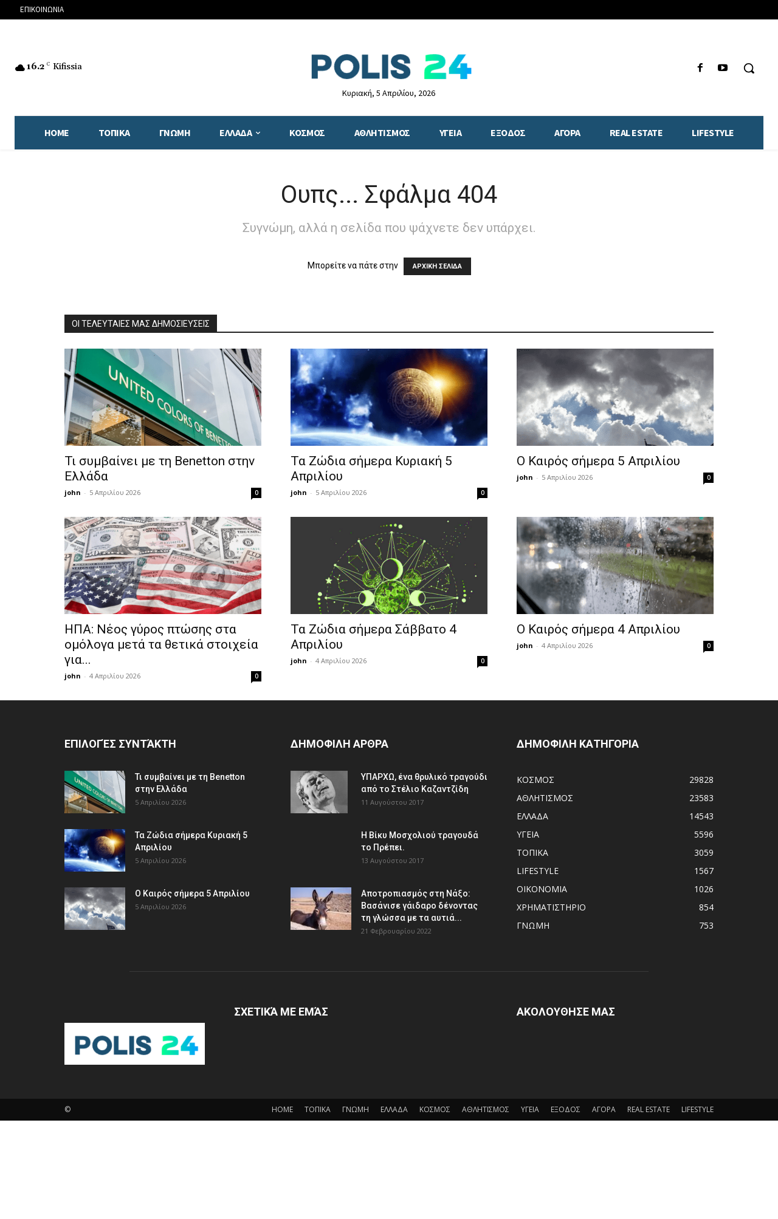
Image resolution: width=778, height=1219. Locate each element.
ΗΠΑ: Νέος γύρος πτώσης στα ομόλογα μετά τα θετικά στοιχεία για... (161, 644)
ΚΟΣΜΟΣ (434, 1109)
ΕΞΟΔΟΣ (565, 1109)
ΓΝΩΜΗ (355, 1109)
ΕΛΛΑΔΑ (394, 1109)
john (72, 492)
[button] (748, 68)
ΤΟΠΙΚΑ (318, 1109)
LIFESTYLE (697, 1109)
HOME (282, 1109)
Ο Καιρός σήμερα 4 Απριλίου (598, 629)
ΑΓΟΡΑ (604, 1109)
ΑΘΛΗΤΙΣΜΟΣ (485, 1109)
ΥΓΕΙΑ (530, 1109)
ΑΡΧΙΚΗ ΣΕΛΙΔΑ (437, 266)
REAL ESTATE (648, 1109)
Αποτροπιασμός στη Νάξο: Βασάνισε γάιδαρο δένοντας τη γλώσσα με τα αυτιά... (419, 906)
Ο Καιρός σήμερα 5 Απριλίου (598, 461)
